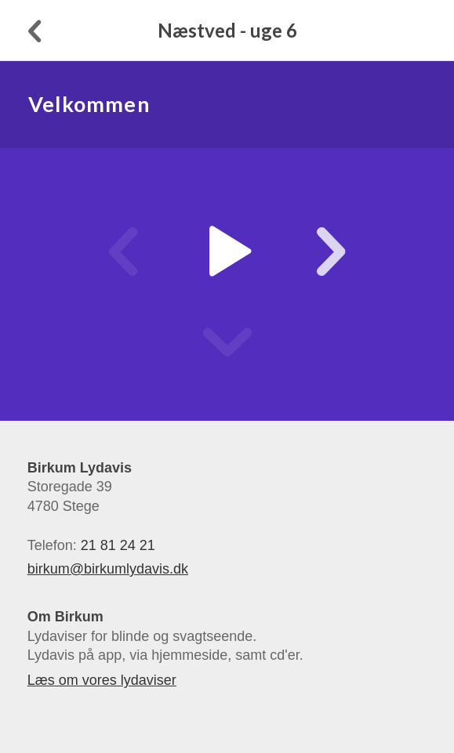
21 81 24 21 (118, 545)
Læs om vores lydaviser (101, 680)
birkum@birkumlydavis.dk (107, 569)
